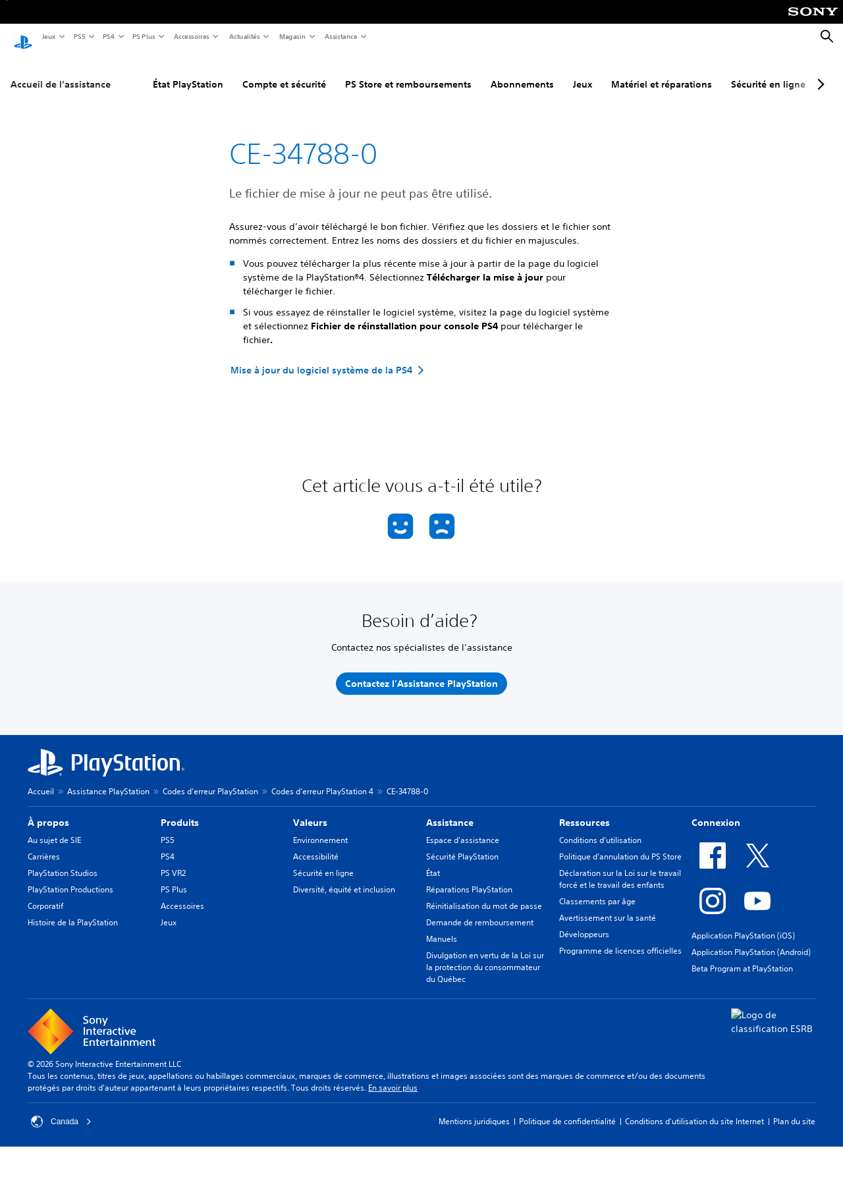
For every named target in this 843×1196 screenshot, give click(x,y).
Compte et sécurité (284, 72)
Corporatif (45, 893)
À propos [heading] (48, 810)
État (433, 860)
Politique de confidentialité (567, 1108)
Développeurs (584, 921)
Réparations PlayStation (469, 877)
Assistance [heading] (450, 810)
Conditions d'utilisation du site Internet (694, 1108)
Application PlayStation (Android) (751, 939)
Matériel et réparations (661, 72)
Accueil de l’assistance (61, 72)
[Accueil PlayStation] (23, 36)
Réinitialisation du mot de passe (484, 893)
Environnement (320, 827)
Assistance (340, 36)
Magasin (292, 36)
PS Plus (143, 36)
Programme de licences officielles (620, 938)
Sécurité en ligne (768, 72)
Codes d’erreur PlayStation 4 (322, 778)
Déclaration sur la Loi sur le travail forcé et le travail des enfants (620, 866)
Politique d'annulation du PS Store (620, 844)
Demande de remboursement (479, 909)
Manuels (441, 926)
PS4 (108, 36)
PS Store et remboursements (408, 72)
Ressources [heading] (584, 810)
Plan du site (794, 1108)
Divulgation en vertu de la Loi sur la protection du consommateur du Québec (485, 954)
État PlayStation (188, 72)
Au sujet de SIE (54, 827)
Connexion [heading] (716, 810)
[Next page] (818, 72)
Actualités (244, 36)
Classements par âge (597, 888)
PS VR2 (173, 860)
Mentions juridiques (474, 1108)
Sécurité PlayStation (462, 844)
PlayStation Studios (62, 860)
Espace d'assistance (462, 827)
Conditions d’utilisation (600, 827)
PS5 (78, 36)
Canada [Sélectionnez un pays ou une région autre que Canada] (61, 1109)
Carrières (44, 844)
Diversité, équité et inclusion (344, 877)
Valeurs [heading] (310, 810)
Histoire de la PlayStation (73, 909)
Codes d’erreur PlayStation (210, 778)
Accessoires (191, 36)
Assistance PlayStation (108, 778)
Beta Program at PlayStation (742, 956)
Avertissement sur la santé (607, 905)
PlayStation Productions (70, 877)
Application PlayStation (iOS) (743, 923)
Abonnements (522, 72)
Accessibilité (316, 844)
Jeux (48, 36)
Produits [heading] (180, 810)
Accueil (41, 778)
